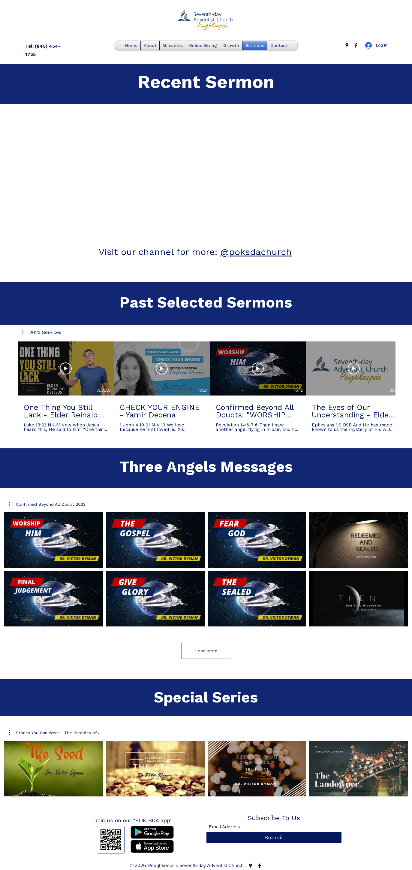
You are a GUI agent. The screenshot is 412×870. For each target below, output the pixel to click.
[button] (42, 332)
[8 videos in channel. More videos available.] (206, 569)
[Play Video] (66, 368)
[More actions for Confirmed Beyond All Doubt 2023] (47, 504)
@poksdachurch (256, 252)
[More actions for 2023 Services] (42, 332)
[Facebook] (356, 45)
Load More (206, 650)
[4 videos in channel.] (206, 769)
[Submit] (273, 837)
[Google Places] (347, 45)
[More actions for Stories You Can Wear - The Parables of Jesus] (56, 732)
